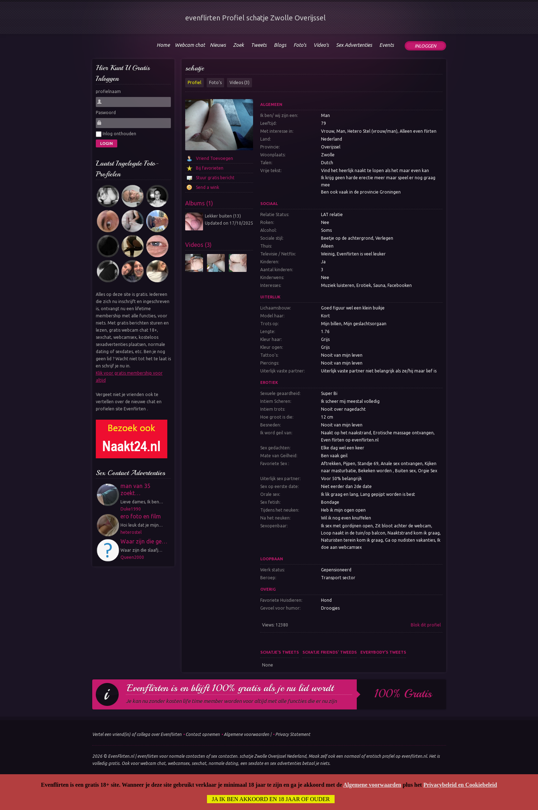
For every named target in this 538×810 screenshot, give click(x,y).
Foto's (215, 82)
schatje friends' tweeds (329, 652)
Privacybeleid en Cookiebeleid (460, 785)
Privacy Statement (292, 734)
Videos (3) (239, 82)
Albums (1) (199, 203)
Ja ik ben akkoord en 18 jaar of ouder (271, 799)
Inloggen (425, 45)
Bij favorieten (209, 168)
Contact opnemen (203, 734)
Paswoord (106, 112)
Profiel (194, 82)
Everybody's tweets (383, 652)
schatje (194, 68)
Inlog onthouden (116, 134)
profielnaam (108, 91)
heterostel (131, 532)
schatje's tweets (279, 652)
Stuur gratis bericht (215, 177)
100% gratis (403, 694)
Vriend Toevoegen (214, 158)
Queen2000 (132, 557)
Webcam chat (190, 45)
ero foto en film (140, 516)
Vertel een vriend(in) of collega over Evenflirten (137, 734)
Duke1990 (130, 509)
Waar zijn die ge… (143, 541)
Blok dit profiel (426, 625)
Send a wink (207, 187)
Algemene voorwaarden (246, 734)
